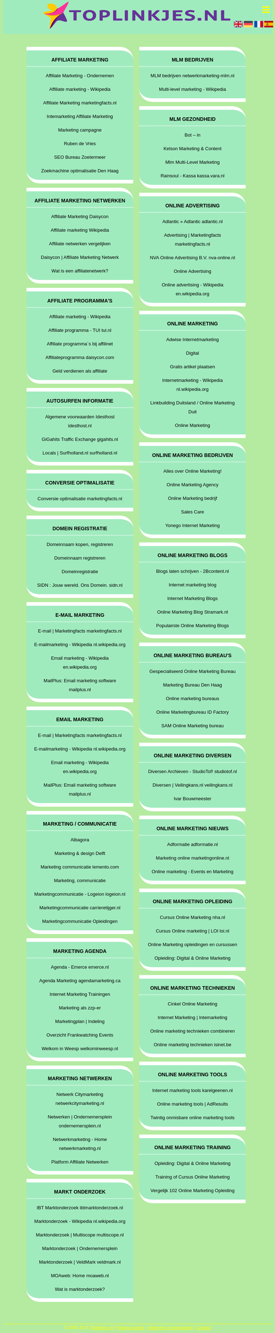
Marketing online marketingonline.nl (192, 858)
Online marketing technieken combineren (192, 1031)
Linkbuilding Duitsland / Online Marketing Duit (192, 407)
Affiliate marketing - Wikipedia (79, 89)
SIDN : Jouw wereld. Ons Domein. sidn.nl (79, 585)
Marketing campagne (79, 130)
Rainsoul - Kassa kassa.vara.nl (192, 175)
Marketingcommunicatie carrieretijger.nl (79, 907)
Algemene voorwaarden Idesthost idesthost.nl (80, 421)
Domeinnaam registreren (79, 558)
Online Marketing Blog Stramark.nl (192, 612)
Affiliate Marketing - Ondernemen (80, 75)
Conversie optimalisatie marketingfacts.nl (80, 498)
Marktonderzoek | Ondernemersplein (80, 1248)
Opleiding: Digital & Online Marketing (192, 958)
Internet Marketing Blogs (192, 598)
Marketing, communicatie (80, 880)
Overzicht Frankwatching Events (80, 1035)
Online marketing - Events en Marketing (192, 871)
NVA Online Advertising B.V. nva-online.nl (192, 257)
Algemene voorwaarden (170, 1327)
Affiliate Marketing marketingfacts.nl (80, 102)
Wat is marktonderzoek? (80, 1289)
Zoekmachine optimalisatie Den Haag (80, 170)
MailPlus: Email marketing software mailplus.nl (80, 685)
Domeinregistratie (80, 571)
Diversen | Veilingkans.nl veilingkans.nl (192, 785)
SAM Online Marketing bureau (192, 725)
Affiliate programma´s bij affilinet (80, 343)
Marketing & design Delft (79, 853)
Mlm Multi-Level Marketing (192, 162)
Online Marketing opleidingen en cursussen (192, 944)
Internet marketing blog (192, 584)
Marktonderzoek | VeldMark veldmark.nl (80, 1262)
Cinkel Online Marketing (192, 1004)
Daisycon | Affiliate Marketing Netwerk (80, 257)
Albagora (80, 839)
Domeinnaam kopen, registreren (80, 544)
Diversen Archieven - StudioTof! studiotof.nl (192, 771)
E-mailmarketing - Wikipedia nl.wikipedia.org (79, 644)
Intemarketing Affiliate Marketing (80, 116)
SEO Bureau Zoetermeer (80, 157)
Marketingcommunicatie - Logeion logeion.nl (79, 894)
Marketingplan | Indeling (80, 1021)
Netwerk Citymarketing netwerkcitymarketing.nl (80, 1099)
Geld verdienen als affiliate (80, 371)
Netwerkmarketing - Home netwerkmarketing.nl (80, 1144)
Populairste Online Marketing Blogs (192, 625)
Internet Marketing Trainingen (79, 994)
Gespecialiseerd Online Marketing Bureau (192, 671)
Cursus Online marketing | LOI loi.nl (192, 931)
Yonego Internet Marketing (192, 525)
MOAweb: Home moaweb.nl (80, 1275)
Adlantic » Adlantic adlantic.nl (192, 221)
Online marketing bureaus (192, 698)
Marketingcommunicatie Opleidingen (79, 921)
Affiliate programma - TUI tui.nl (79, 330)
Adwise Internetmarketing (192, 339)
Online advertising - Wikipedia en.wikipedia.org (192, 289)
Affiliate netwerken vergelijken (80, 243)
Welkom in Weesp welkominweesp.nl (80, 1048)
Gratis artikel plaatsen (192, 366)
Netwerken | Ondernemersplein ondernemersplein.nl (80, 1121)
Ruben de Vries (80, 143)
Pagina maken (130, 1327)
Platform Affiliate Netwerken (79, 1162)
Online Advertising (192, 271)
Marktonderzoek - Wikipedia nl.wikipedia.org (79, 1221)
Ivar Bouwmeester (192, 798)
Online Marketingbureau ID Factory (192, 712)
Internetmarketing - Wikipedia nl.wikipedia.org (192, 385)
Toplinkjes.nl (101, 1327)
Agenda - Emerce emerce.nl (80, 967)
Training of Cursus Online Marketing (192, 1177)
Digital (192, 353)
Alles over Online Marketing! (192, 471)
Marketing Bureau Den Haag (192, 685)
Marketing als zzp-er (80, 1007)
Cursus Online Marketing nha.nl (192, 917)
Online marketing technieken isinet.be (192, 1044)
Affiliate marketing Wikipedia (79, 230)
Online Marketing (192, 425)
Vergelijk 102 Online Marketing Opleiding (192, 1190)
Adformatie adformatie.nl (192, 844)
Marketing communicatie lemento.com (80, 867)
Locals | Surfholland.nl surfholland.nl (80, 453)
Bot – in (193, 135)
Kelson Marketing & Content (193, 148)
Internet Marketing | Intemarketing (192, 1017)
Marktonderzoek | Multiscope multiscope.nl (80, 1235)
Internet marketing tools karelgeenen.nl (192, 1090)
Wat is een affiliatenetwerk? (80, 271)
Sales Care (192, 512)
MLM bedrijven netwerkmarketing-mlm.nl (193, 75)
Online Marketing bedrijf (192, 498)
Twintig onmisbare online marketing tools (192, 1117)
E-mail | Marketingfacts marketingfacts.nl (80, 631)
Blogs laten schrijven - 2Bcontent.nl (192, 571)
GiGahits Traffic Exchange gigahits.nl (80, 439)
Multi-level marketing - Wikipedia (192, 89)
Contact (203, 1327)
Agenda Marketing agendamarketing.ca (80, 980)
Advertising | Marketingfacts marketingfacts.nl (192, 239)
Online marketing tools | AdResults (192, 1104)
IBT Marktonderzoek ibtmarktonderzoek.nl (80, 1207)
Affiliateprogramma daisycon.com (79, 357)
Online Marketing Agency (192, 484)
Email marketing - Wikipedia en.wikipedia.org (79, 662)
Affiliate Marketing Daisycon (79, 216)
